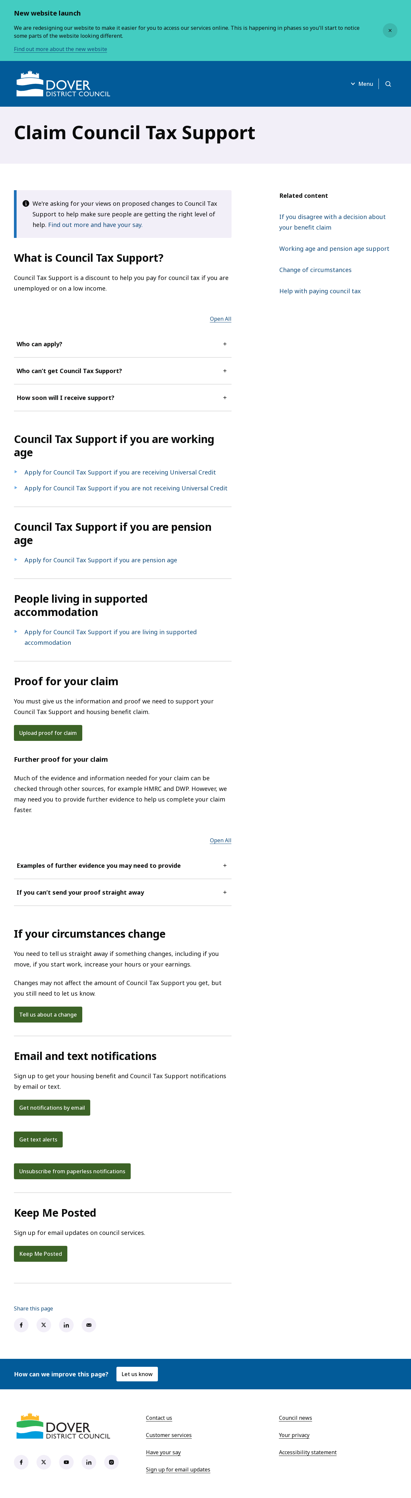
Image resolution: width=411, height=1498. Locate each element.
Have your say (163, 1452)
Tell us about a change (48, 1014)
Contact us (159, 1417)
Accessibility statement (308, 1452)
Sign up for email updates (178, 1469)
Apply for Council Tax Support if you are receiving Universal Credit (120, 472)
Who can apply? (123, 344)
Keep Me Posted (40, 1253)
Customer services (169, 1435)
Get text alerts (38, 1139)
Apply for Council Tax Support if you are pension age (101, 560)
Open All (221, 318)
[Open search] (388, 84)
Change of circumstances (315, 270)
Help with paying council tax (320, 291)
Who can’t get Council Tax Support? (123, 371)
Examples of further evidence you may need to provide (123, 865)
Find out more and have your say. (95, 225)
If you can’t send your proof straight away (123, 892)
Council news (295, 1417)
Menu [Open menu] (361, 84)
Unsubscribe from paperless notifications (72, 1171)
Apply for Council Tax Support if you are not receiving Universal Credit (126, 488)
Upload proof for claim (48, 733)
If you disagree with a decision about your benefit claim (332, 222)
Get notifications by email (52, 1107)
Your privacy (294, 1435)
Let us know (137, 1374)
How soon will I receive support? (123, 398)
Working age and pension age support (334, 248)
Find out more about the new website (60, 49)
